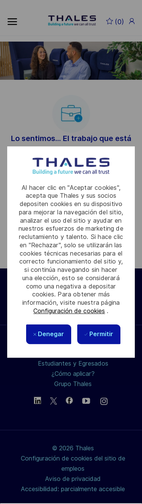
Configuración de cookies (69, 311)
